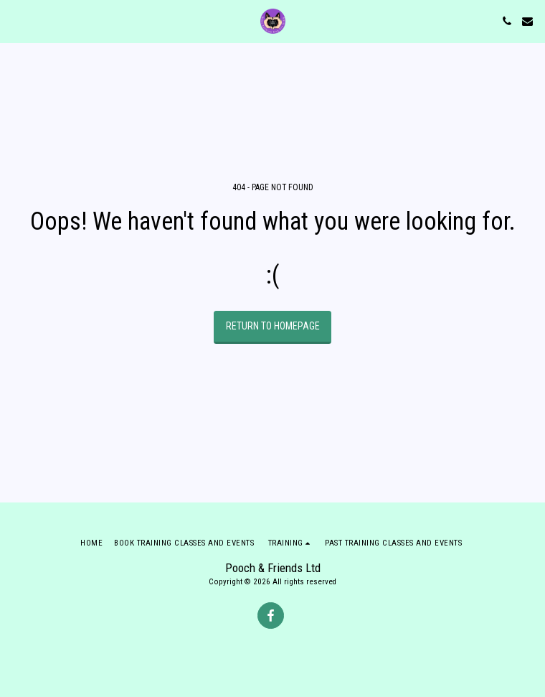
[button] (16, 20)
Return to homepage (273, 326)
